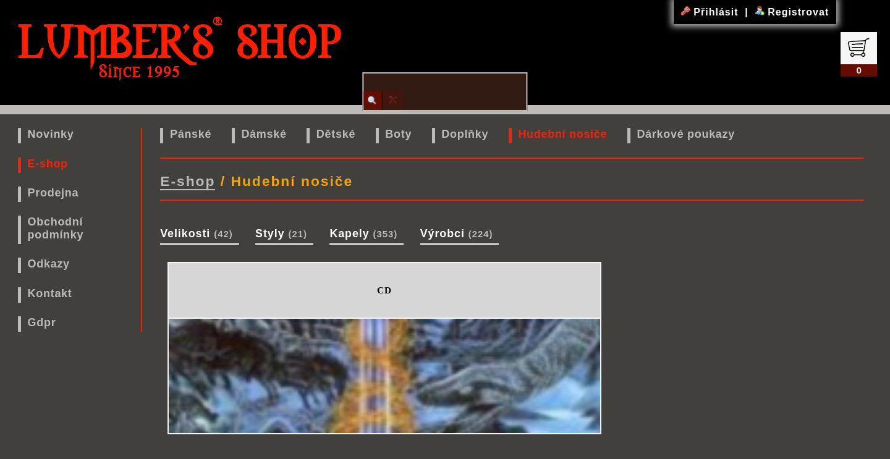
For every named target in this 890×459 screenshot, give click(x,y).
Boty (398, 134)
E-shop (48, 164)
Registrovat (792, 12)
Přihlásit (711, 12)
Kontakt (50, 293)
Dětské (335, 134)
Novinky (51, 134)
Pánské (190, 134)
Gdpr (42, 322)
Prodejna (53, 193)
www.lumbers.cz (447, 447)
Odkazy (49, 264)
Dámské (263, 134)
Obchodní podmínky (56, 228)
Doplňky (464, 134)
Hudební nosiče (562, 134)
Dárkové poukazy (686, 134)
